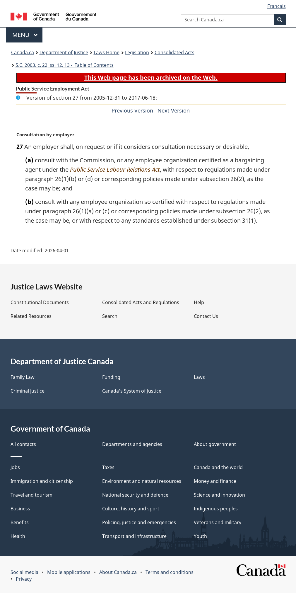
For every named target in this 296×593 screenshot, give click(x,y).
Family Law (23, 377)
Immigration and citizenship (42, 481)
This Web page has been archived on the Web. (151, 77)
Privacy (24, 579)
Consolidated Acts (174, 52)
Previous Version (132, 110)
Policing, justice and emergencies (139, 522)
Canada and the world (218, 467)
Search (109, 316)
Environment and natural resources (141, 481)
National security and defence (135, 495)
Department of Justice (64, 52)
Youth (200, 536)
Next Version (174, 110)
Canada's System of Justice (131, 391)
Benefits (20, 522)
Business (20, 508)
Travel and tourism (31, 495)
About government (215, 444)
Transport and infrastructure (134, 536)
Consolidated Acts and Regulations (140, 302)
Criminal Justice (28, 391)
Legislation (137, 52)
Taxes (108, 467)
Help (199, 302)
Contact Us (206, 316)
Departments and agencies (132, 444)
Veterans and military (217, 522)
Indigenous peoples (216, 508)
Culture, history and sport (130, 508)
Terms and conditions (170, 572)
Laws (199, 377)
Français (276, 6)
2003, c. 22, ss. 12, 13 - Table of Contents (65, 65)
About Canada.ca (118, 572)
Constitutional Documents (40, 302)
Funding (111, 377)
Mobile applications (68, 572)
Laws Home (106, 52)
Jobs (15, 467)
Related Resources (31, 316)
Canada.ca (22, 52)
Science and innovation (219, 495)
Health (18, 536)
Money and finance (215, 481)
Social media (24, 572)
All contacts (23, 444)
